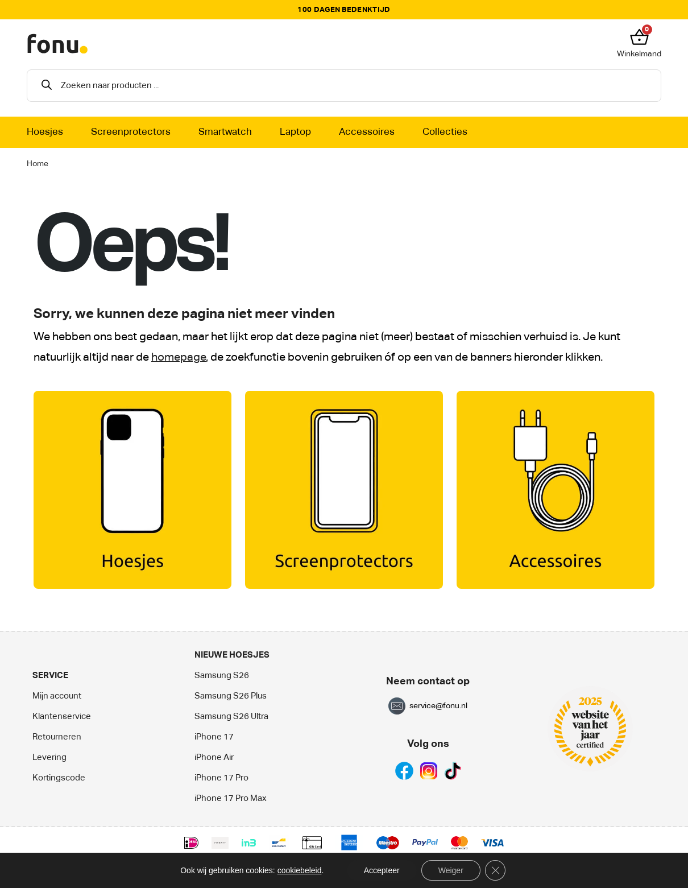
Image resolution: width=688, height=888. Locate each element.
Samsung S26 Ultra (231, 716)
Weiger (450, 870)
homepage (178, 357)
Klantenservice (61, 716)
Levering (49, 757)
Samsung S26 (221, 675)
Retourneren (56, 737)
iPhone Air (214, 757)
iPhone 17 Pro (221, 778)
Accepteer (382, 870)
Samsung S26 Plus (230, 696)
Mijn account (56, 696)
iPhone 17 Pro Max (230, 798)
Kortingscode (58, 778)
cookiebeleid (299, 870)
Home (37, 164)
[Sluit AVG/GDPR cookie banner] (495, 870)
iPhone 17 (214, 737)
